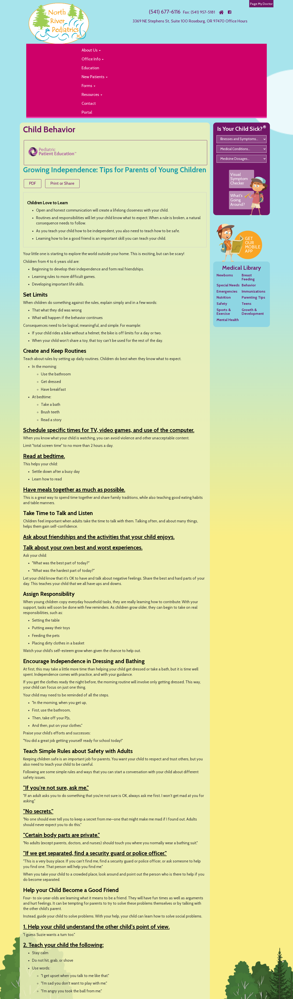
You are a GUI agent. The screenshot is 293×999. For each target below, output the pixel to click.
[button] (170, 50)
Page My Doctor (261, 4)
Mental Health (228, 320)
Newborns (225, 275)
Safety (222, 303)
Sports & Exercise (224, 312)
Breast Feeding (248, 277)
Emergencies (227, 291)
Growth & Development (253, 312)
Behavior (249, 285)
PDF (32, 183)
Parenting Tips (253, 297)
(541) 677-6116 (165, 11)
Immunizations (253, 291)
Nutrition (224, 297)
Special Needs (228, 285)
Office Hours (236, 21)
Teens (246, 303)
